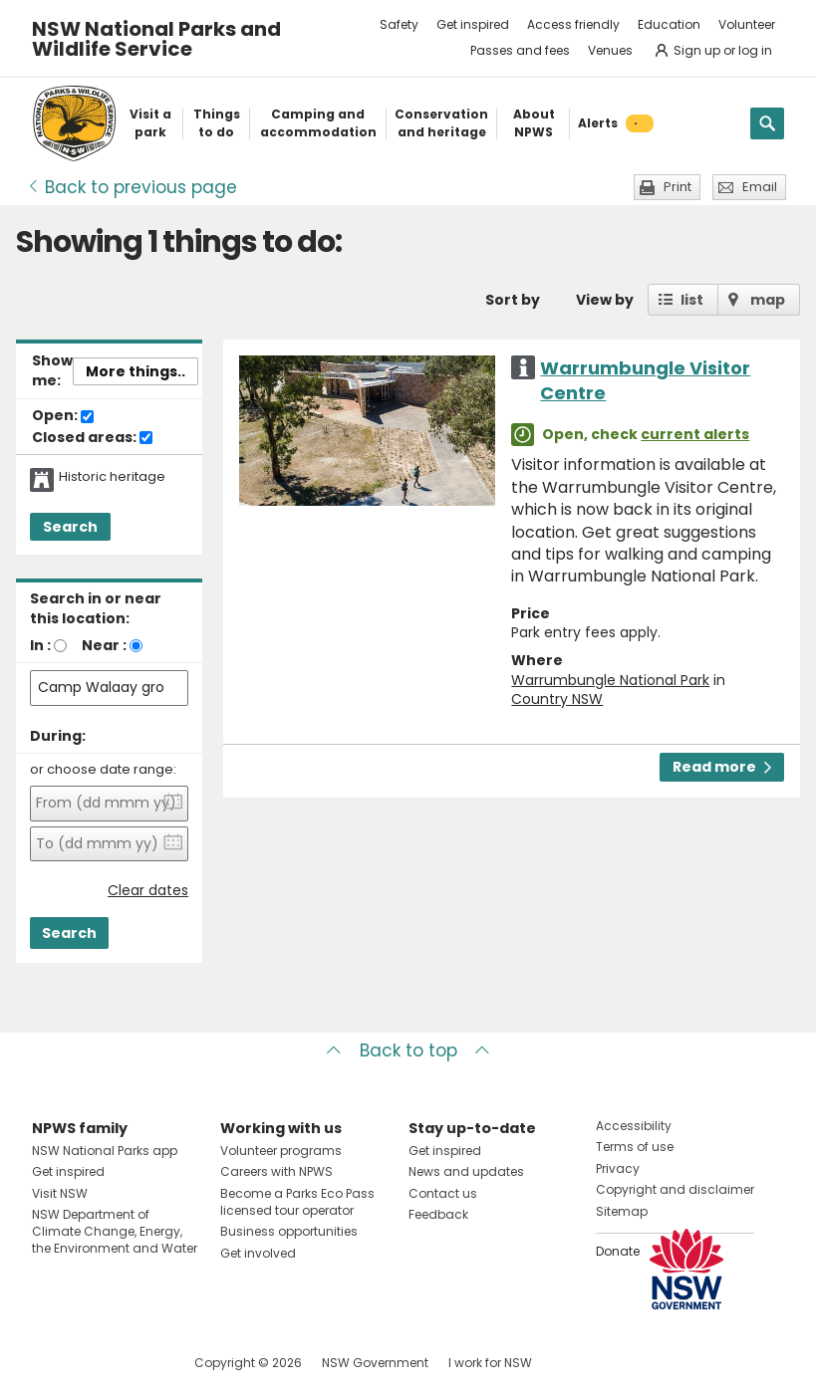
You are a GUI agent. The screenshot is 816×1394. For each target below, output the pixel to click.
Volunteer (746, 24)
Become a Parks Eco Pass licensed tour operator (297, 1202)
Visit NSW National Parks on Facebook (50, 1362)
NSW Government (375, 1362)
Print (677, 186)
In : (40, 645)
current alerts (695, 434)
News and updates (466, 1171)
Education (669, 24)
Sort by (512, 300)
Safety (399, 24)
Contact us (442, 1193)
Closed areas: (92, 438)
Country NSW (557, 699)
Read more (722, 767)
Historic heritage (112, 477)
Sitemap (622, 1211)
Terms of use (635, 1146)
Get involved (258, 1253)
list (691, 300)
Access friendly (573, 24)
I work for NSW (490, 1362)
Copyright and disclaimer (675, 1189)
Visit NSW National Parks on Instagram (93, 1362)
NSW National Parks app (104, 1150)
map (767, 300)
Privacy (618, 1168)
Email (759, 186)
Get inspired (472, 24)
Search (70, 527)
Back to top (408, 1050)
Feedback (438, 1214)
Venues (610, 50)
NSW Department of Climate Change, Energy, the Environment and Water (114, 1231)
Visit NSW (60, 1193)
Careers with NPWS (276, 1171)
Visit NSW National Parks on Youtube (136, 1362)
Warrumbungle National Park (610, 680)
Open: (63, 416)
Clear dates (148, 890)
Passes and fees (520, 50)
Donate (618, 1251)
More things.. (135, 371)
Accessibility (634, 1125)
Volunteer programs (281, 1150)
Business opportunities (289, 1231)
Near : (104, 645)
